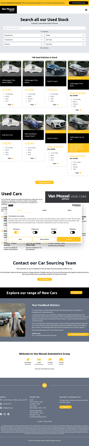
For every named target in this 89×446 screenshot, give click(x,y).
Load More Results (44, 182)
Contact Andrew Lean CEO (78, 334)
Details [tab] (44, 210)
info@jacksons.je (8, 408)
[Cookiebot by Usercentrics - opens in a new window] (73, 205)
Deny (20, 239)
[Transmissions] (23, 39)
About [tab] (69, 210)
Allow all (68, 239)
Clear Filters (44, 48)
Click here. (55, 23)
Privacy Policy (47, 421)
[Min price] (23, 44)
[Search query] (44, 28)
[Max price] (65, 44)
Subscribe (65, 407)
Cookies (39, 421)
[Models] (65, 35)
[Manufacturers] (23, 35)
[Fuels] (65, 39)
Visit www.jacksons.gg (78, 3)
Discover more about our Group (44, 369)
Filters (44, 31)
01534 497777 (7, 404)
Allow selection (44, 239)
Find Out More (44, 279)
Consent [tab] (19, 210)
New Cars (76, 292)
